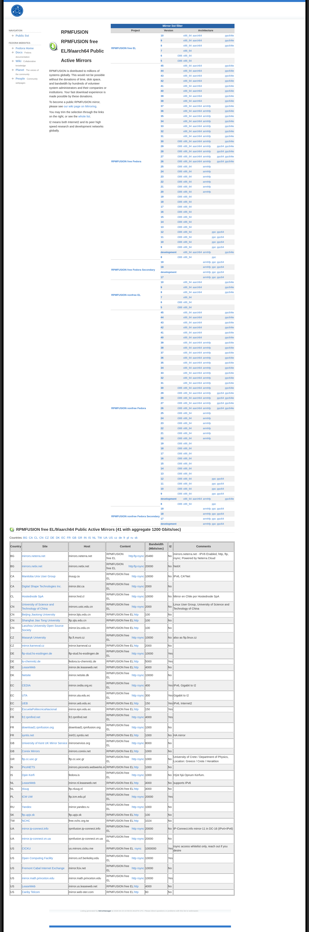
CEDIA (26, 685)
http (131, 556)
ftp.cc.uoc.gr (29, 759)
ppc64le (229, 35)
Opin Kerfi (28, 775)
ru (132, 537)
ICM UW (27, 796)
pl (128, 537)
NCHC (26, 820)
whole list (84, 116)
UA (105, 537)
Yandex (26, 807)
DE (52, 537)
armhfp (207, 106)
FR (69, 537)
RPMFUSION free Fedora (126, 161)
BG (25, 537)
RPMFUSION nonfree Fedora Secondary (135, 516)
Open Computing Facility (37, 858)
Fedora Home (25, 48)
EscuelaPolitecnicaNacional (39, 709)
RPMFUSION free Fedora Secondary (133, 269)
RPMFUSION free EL (123, 48)
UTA (24, 695)
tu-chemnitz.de (31, 661)
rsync (140, 556)
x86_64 (187, 35)
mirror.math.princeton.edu (38, 878)
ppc (214, 231)
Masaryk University (34, 637)
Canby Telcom (31, 892)
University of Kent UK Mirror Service (44, 743)
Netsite (26, 675)
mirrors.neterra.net (33, 556)
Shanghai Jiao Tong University (41, 620)
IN (85, 537)
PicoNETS (28, 767)
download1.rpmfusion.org (38, 727)
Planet (20, 69)
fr (124, 537)
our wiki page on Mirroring (80, 106)
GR (80, 537)
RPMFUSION (20, 11)
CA (31, 537)
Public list (22, 35)
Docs (19, 52)
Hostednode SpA (32, 596)
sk (136, 537)
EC (63, 537)
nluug (25, 788)
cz (115, 537)
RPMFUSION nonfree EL (126, 294)
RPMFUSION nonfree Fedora (128, 408)
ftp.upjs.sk (28, 814)
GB (74, 537)
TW (100, 537)
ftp (135, 556)
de (120, 537)
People (20, 78)
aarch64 (197, 35)
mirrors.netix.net (32, 566)
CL (36, 537)
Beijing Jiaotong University (38, 614)
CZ (47, 537)
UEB (25, 703)
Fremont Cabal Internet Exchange (43, 868)
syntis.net (28, 735)
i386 (179, 55)
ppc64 (220, 146)
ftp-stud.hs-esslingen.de (37, 653)
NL (94, 537)
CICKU (26, 848)
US (111, 537)
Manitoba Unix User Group (38, 576)
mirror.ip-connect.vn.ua (36, 838)
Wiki (18, 61)
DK (58, 537)
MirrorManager (104, 911)
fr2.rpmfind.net (31, 717)
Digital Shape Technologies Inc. (41, 586)
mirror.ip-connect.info (35, 828)
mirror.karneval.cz (33, 645)
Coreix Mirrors (31, 751)
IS (89, 537)
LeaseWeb (28, 667)
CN (41, 537)
